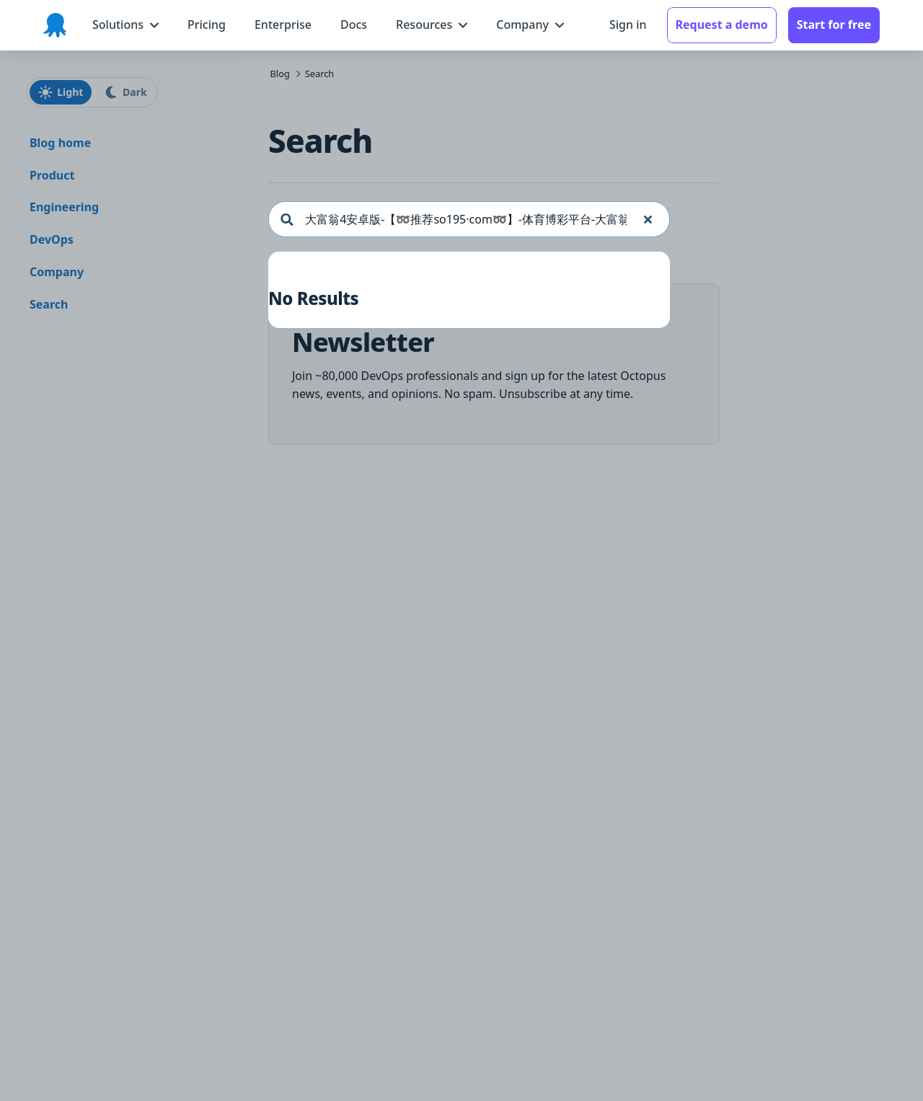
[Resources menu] (431, 25)
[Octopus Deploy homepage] (54, 25)
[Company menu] (530, 25)
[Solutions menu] (125, 25)
